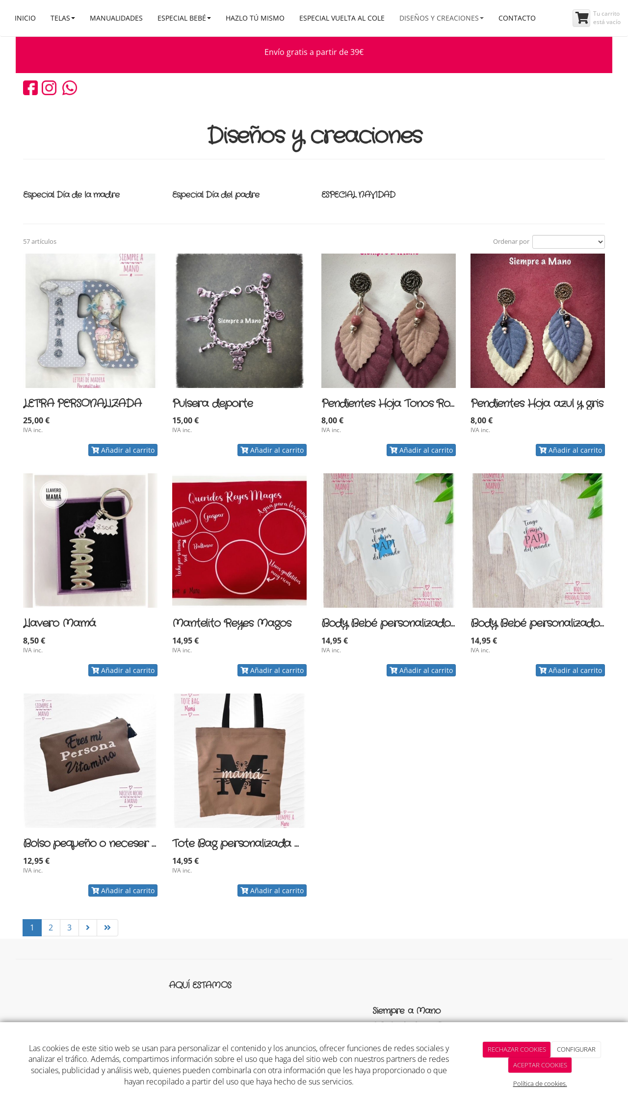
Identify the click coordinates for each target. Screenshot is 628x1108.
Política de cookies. (540, 1083)
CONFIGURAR (576, 1049)
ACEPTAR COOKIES (540, 1064)
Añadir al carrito (123, 450)
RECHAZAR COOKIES (517, 1049)
